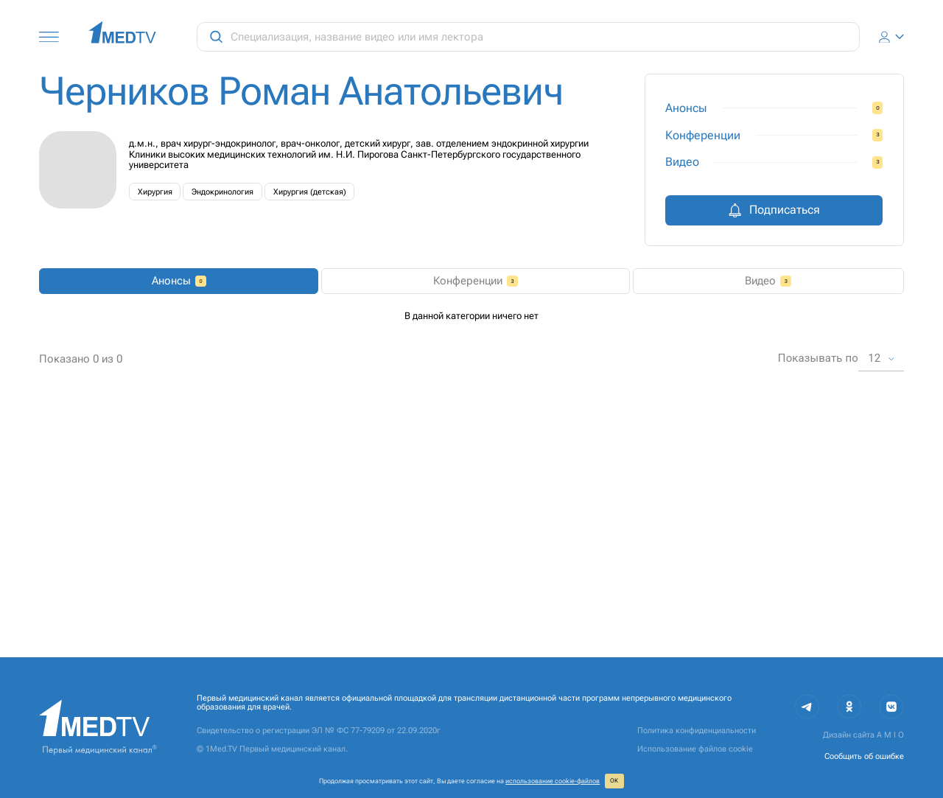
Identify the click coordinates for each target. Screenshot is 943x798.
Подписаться (774, 210)
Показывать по (818, 608)
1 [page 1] (445, 609)
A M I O (890, 736)
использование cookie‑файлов (552, 781)
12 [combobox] (874, 608)
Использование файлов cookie (695, 749)
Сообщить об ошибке (864, 756)
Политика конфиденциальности (696, 730)
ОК (614, 780)
